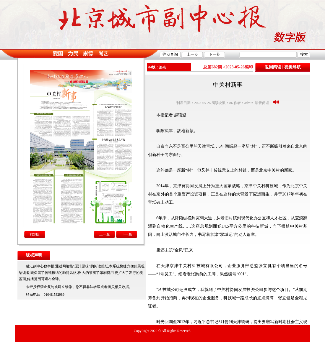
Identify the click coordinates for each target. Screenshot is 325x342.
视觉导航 (292, 67)
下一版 (126, 234)
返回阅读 (273, 67)
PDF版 (35, 234)
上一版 (104, 234)
